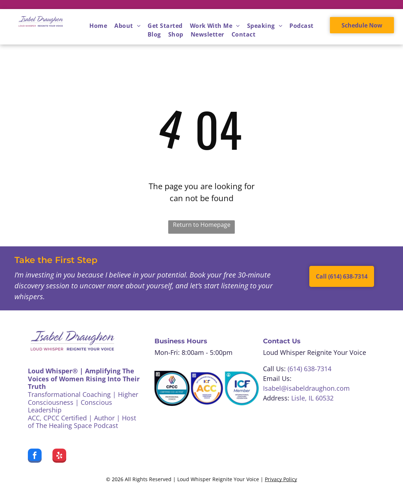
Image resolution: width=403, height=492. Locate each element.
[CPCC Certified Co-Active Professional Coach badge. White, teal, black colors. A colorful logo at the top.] (172, 388)
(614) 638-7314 (309, 368)
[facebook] (35, 457)
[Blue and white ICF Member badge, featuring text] (241, 388)
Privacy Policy (281, 479)
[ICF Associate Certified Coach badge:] (207, 388)
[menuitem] (98, 25)
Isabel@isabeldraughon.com (306, 388)
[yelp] (59, 457)
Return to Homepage (201, 225)
